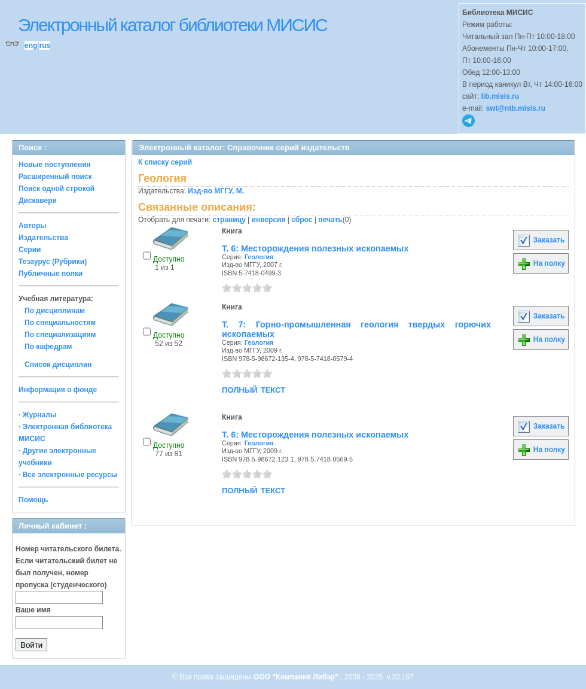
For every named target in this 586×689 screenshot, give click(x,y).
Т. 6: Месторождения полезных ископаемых (315, 248)
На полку (541, 263)
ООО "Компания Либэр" (297, 677)
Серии (30, 249)
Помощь (33, 500)
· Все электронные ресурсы (68, 475)
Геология (259, 256)
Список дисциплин (58, 364)
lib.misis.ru (500, 96)
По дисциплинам (55, 310)
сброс (301, 219)
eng (31, 45)
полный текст (253, 389)
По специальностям (60, 322)
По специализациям (60, 334)
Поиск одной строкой (56, 188)
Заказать (540, 240)
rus (44, 45)
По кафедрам (48, 346)
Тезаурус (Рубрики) (53, 261)
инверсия (269, 219)
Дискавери (38, 200)
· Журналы (37, 415)
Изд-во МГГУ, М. (216, 191)
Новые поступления (55, 164)
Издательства (43, 237)
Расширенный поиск (55, 176)
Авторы (33, 225)
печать (330, 219)
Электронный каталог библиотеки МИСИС (172, 25)
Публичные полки (51, 273)
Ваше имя (33, 610)
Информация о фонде (58, 390)
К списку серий (165, 162)
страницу (229, 219)
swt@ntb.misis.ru (515, 108)
